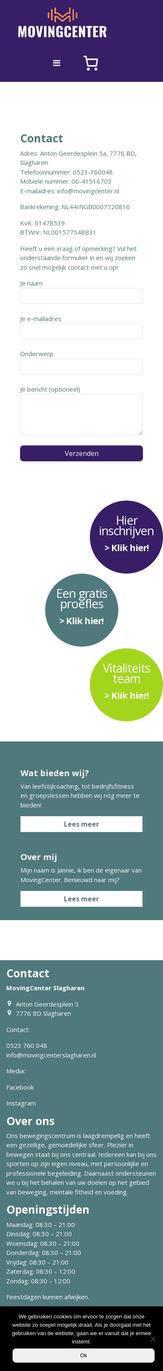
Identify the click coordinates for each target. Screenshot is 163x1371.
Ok (83, 1355)
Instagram (21, 1103)
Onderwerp (81, 361)
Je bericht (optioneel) (81, 410)
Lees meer (81, 824)
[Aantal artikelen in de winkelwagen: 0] (91, 63)
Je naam (81, 291)
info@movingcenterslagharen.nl (51, 1055)
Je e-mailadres (81, 326)
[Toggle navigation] (57, 63)
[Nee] (152, 1339)
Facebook (20, 1087)
